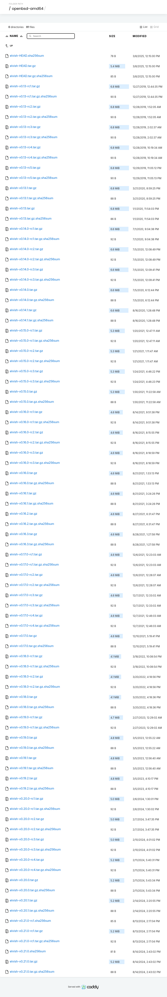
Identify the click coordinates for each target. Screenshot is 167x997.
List (143, 27)
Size (112, 36)
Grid (154, 27)
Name (17, 35)
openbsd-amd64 (27, 8)
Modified (140, 36)
